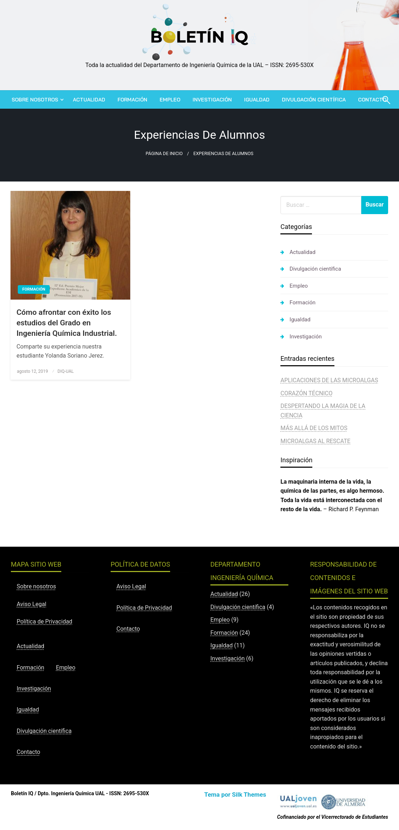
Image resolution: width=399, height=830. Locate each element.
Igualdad (257, 99)
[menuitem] (36, 100)
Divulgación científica (314, 99)
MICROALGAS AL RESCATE (315, 441)
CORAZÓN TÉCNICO (306, 393)
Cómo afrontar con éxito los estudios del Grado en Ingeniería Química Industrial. (66, 323)
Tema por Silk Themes (235, 794)
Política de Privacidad (44, 621)
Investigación (212, 99)
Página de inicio (163, 153)
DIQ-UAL (66, 371)
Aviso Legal (31, 604)
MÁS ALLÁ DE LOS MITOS (313, 428)
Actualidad (89, 99)
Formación (132, 99)
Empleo (170, 99)
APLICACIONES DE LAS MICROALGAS (329, 380)
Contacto (28, 751)
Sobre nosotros (35, 99)
